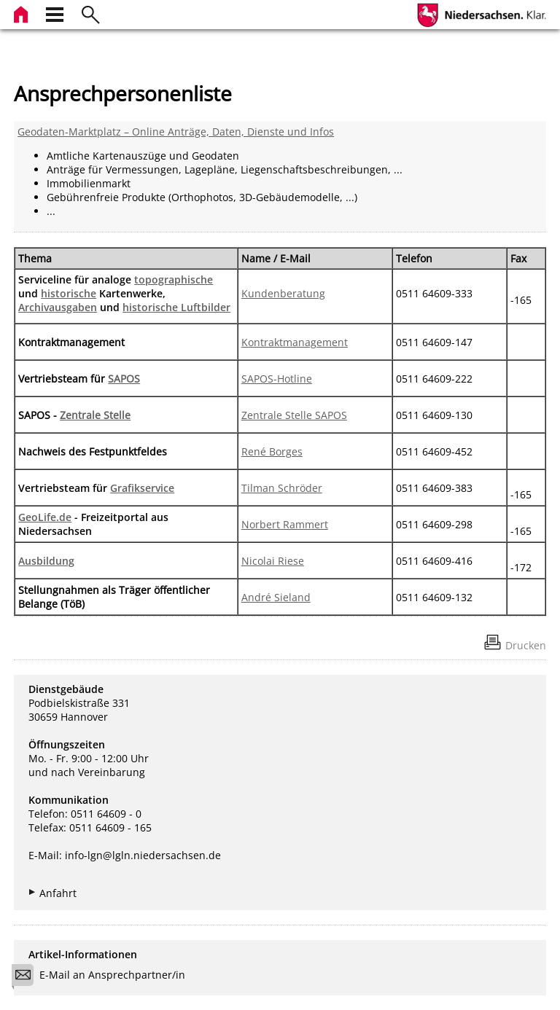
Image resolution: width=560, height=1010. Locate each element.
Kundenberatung (283, 293)
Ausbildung (46, 561)
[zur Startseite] (22, 13)
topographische (173, 279)
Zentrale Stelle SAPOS (294, 415)
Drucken (525, 645)
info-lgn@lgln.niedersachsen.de (143, 855)
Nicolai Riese (272, 561)
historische (68, 293)
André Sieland (276, 597)
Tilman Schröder (281, 488)
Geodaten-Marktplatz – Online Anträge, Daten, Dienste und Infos (176, 131)
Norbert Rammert (284, 524)
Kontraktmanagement (294, 342)
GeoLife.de (44, 517)
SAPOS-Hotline (276, 378)
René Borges (272, 451)
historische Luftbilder (176, 307)
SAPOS (124, 378)
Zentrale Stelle (95, 415)
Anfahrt (58, 893)
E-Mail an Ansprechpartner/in (103, 977)
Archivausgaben (57, 307)
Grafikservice (142, 488)
